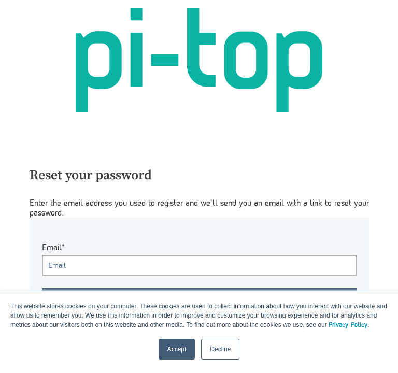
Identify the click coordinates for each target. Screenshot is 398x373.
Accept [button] (177, 349)
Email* (53, 247)
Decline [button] (220, 349)
